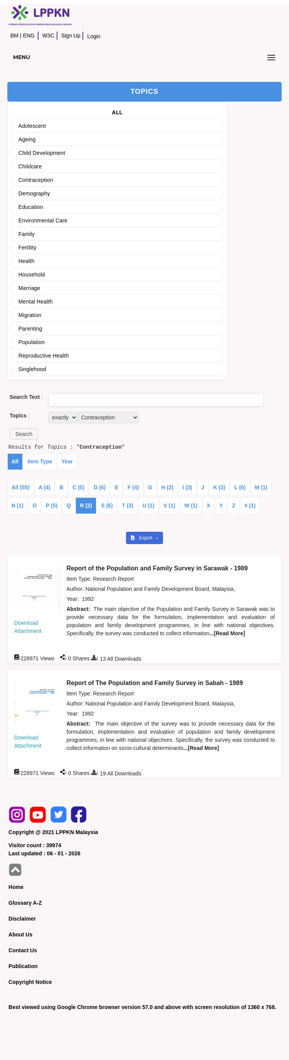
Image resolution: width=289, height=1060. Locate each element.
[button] (24, 433)
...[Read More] (227, 633)
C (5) (78, 487)
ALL (117, 112)
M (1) (261, 487)
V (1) (169, 505)
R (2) (86, 505)
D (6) (100, 487)
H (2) (167, 487)
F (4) (133, 487)
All (15, 461)
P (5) (51, 505)
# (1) (249, 505)
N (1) (18, 505)
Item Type (39, 461)
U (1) (148, 505)
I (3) (187, 487)
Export (142, 538)
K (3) (219, 487)
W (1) (190, 505)
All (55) (21, 487)
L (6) (239, 487)
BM (14, 35)
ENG (28, 35)
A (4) (44, 487)
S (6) (107, 505)
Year (67, 461)
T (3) (127, 505)
